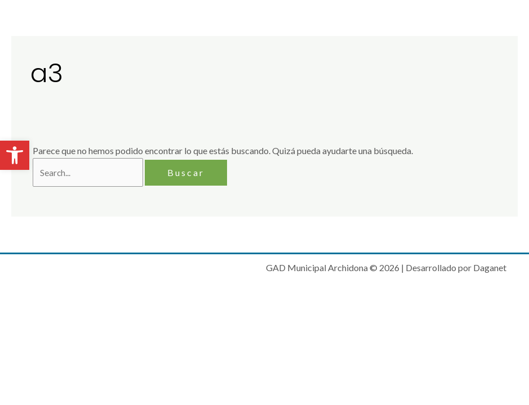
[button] (14, 155)
